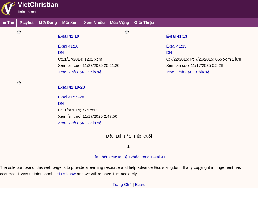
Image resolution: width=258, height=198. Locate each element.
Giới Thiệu (144, 22)
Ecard (140, 184)
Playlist (26, 22)
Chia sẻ (94, 72)
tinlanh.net (27, 12)
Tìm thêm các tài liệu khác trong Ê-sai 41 (128, 157)
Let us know (65, 174)
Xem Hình (67, 72)
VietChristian (38, 4)
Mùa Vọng (119, 22)
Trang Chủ (122, 184)
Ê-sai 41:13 (176, 36)
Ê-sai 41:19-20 (71, 87)
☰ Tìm (8, 22)
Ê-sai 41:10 (68, 36)
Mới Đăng (48, 22)
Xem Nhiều (94, 22)
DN (61, 52)
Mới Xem (70, 22)
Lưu (80, 72)
